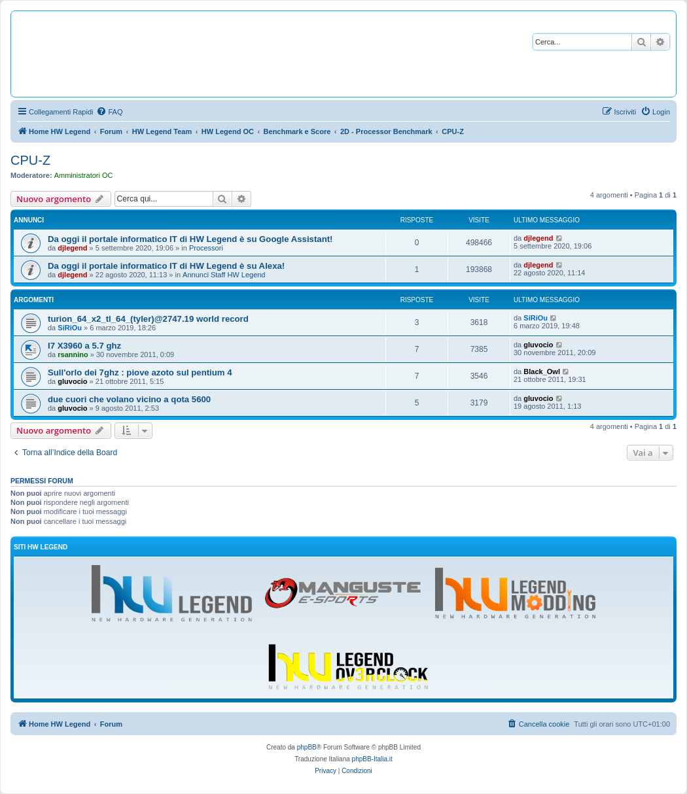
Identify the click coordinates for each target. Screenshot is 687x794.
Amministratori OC (83, 175)
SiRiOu (70, 328)
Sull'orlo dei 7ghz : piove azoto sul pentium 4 (140, 372)
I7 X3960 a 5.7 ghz (84, 346)
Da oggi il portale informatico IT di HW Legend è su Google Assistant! (190, 239)
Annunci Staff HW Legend (224, 275)
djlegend (72, 248)
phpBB (307, 747)
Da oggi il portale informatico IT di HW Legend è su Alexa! (166, 266)
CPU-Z (30, 160)
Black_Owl (541, 371)
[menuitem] (109, 112)
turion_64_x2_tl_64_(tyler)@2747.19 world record (148, 319)
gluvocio (538, 345)
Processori (206, 248)
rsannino (73, 354)
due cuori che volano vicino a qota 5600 (129, 399)
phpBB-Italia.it (372, 759)
